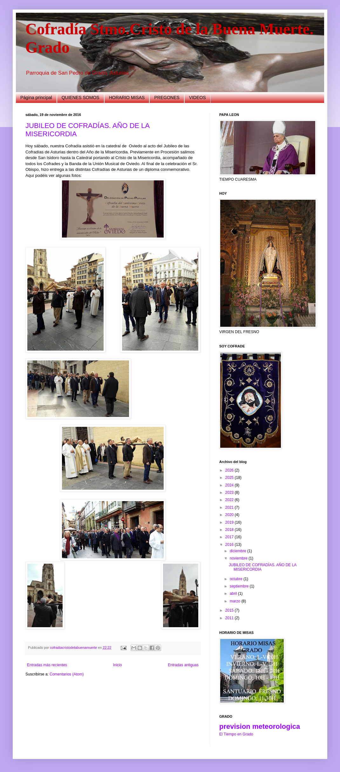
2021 (230, 507)
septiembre (240, 586)
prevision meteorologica (259, 726)
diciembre (238, 551)
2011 (230, 618)
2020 (230, 515)
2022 (230, 500)
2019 (230, 522)
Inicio (117, 665)
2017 (230, 537)
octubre (236, 579)
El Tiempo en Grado (236, 734)
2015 (230, 610)
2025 (230, 477)
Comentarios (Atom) (67, 674)
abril (234, 593)
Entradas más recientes (47, 665)
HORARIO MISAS (127, 97)
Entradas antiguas (183, 665)
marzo (235, 601)
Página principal (36, 97)
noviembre (239, 558)
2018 (230, 529)
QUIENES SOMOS (80, 97)
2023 (230, 492)
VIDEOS (197, 97)
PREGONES (166, 97)
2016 (230, 544)
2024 (230, 485)
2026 (230, 470)
